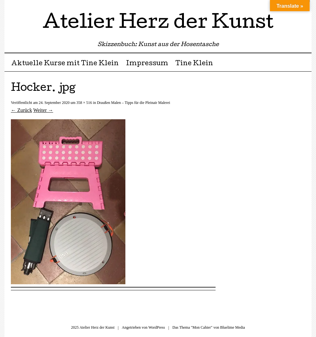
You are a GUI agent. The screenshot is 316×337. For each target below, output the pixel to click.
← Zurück (21, 110)
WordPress (156, 327)
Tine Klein (194, 64)
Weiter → (43, 110)
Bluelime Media (232, 327)
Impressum (147, 64)
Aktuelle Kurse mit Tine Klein (65, 64)
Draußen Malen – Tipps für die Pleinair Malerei (133, 102)
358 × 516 (84, 102)
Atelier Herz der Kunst (158, 23)
